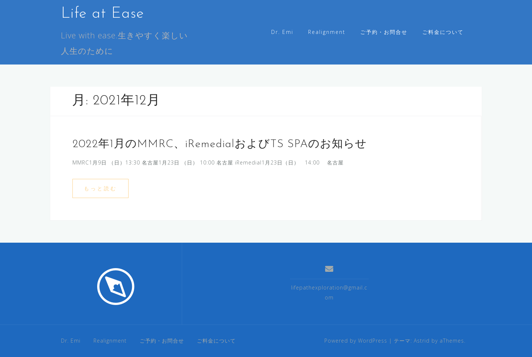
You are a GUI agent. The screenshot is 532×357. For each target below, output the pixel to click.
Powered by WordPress (355, 340)
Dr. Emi (282, 31)
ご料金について (443, 31)
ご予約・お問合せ (383, 31)
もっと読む (100, 188)
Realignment (326, 31)
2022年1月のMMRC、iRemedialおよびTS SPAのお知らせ (219, 144)
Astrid (422, 340)
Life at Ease (102, 13)
